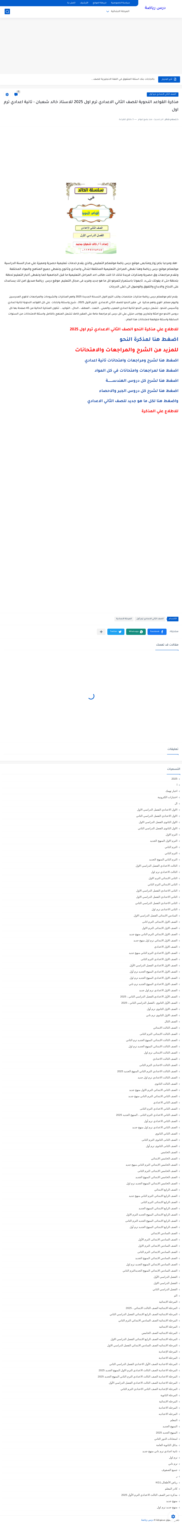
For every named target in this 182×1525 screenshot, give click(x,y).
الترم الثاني (171, 853)
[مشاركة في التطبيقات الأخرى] (101, 632)
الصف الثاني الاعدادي (165, 1102)
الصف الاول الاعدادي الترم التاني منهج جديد (153, 952)
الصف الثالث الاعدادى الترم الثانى (158, 1065)
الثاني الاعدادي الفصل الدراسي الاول (156, 896)
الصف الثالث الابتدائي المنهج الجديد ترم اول (153, 1046)
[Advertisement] (91, 46)
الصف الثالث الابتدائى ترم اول (160, 1052)
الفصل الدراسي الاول (165, 1283)
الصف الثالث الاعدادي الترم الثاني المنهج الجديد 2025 (147, 1071)
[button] (157, 632)
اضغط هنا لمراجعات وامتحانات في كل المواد (136, 371)
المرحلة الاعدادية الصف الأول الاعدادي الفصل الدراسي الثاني (143, 1364)
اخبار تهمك (171, 790)
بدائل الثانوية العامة (166, 1445)
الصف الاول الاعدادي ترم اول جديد (158, 990)
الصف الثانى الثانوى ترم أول (161, 1145)
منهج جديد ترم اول (167, 1507)
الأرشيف (84, 3)
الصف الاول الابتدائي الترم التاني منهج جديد (153, 934)
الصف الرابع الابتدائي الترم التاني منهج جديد (153, 1195)
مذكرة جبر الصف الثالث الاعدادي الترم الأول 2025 (149, 1494)
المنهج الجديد (170, 1426)
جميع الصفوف (169, 1469)
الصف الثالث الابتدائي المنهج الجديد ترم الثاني (151, 1040)
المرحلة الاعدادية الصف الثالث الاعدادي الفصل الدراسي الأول (143, 1382)
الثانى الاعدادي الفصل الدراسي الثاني (156, 903)
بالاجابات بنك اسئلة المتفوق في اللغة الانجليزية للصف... (123, 79)
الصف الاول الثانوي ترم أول (162, 1008)
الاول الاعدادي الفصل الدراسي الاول (157, 809)
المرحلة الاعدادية (124, 619)
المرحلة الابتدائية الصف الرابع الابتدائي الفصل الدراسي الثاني (143, 1314)
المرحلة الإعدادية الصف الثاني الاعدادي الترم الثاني (149, 1388)
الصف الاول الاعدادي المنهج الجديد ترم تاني (153, 984)
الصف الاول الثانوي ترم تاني (161, 1015)
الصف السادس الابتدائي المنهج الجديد (156, 1258)
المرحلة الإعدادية (168, 1351)
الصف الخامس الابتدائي (164, 1158)
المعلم (173, 1420)
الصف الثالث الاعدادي (165, 1058)
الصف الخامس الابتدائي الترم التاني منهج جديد (151, 1164)
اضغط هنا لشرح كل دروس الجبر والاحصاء (138, 391)
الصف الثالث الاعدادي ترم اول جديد (157, 1077)
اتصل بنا (71, 3)
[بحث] (7, 12)
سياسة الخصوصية (120, 3)
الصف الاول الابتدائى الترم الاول (159, 927)
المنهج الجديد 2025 (166, 1432)
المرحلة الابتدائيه (168, 1326)
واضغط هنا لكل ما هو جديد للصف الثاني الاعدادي (132, 401)
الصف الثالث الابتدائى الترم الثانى (158, 1033)
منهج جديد (171, 1501)
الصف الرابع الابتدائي (165, 1189)
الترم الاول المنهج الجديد (163, 840)
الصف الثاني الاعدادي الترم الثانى (158, 1108)
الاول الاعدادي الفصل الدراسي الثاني (156, 815)
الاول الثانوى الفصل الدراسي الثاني (157, 828)
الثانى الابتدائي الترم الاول (163, 878)
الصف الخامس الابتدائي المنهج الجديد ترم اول (151, 1183)
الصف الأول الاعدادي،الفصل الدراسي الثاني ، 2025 (148, 996)
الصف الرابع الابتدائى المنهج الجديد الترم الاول (151, 1214)
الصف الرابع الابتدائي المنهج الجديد (158, 1208)
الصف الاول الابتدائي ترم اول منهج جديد (155, 940)
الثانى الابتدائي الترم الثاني (162, 884)
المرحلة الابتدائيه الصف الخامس (159, 1332)
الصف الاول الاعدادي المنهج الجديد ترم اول (153, 977)
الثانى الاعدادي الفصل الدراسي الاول (156, 890)
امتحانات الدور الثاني (165, 1438)
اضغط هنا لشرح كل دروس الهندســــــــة (142, 381)
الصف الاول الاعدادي (165, 946)
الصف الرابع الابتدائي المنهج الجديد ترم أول (153, 1226)
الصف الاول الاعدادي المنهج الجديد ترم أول (153, 971)
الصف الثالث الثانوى (166, 1083)
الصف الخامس (169, 1152)
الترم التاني (171, 846)
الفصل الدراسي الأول (165, 1276)
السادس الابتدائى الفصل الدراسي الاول (155, 915)
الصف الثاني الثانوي (166, 1133)
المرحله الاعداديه (168, 1413)
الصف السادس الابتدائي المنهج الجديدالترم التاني (150, 1270)
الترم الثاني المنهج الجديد (163, 859)
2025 (174, 778)
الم (175, 1295)
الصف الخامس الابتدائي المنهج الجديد (156, 1177)
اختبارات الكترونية (167, 797)
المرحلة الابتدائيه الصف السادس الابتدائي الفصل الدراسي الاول (142, 1345)
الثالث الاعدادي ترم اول (164, 871)
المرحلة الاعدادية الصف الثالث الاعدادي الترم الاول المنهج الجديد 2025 (138, 1370)
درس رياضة (155, 8)
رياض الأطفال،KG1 (166, 1482)
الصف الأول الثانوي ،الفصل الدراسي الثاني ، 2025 (149, 1002)
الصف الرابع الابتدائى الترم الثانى (159, 1202)
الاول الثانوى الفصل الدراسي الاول (158, 822)
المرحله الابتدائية (168, 1401)
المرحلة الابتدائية (120, 11)
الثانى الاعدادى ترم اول (164, 909)
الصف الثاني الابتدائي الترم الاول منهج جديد (153, 1089)
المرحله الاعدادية (168, 1407)
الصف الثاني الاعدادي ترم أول (162, 94)
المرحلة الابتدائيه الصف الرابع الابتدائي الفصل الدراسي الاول (144, 1339)
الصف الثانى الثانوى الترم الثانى (159, 1139)
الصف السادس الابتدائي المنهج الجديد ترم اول (151, 1264)
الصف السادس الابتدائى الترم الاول (157, 1245)
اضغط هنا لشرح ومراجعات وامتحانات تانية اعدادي (131, 361)
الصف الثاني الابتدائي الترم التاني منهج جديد (152, 1096)
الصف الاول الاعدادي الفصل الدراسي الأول (153, 965)
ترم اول (173, 1457)
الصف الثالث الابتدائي (165, 1027)
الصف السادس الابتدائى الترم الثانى (157, 1251)
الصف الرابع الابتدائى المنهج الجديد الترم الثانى (151, 1220)
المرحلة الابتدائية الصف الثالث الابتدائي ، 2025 (151, 1307)
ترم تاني (172, 1463)
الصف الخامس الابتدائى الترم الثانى (157, 1170)
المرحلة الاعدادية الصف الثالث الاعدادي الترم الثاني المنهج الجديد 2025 (137, 1376)
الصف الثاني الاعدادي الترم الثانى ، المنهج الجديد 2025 (146, 1114)
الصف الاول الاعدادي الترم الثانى (159, 959)
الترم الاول (171, 834)
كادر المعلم (171, 1488)
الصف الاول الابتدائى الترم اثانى (159, 921)
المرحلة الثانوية (168, 1395)
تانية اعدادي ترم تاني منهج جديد (159, 1451)
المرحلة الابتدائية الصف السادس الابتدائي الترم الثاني (147, 1320)
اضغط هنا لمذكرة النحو (149, 340)
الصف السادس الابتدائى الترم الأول (157, 1239)
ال (176, 803)
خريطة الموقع (99, 3)
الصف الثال (171, 1021)
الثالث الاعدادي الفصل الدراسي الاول (156, 865)
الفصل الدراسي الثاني (165, 1289)
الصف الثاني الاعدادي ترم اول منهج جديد (154, 1127)
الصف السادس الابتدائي (164, 1233)
